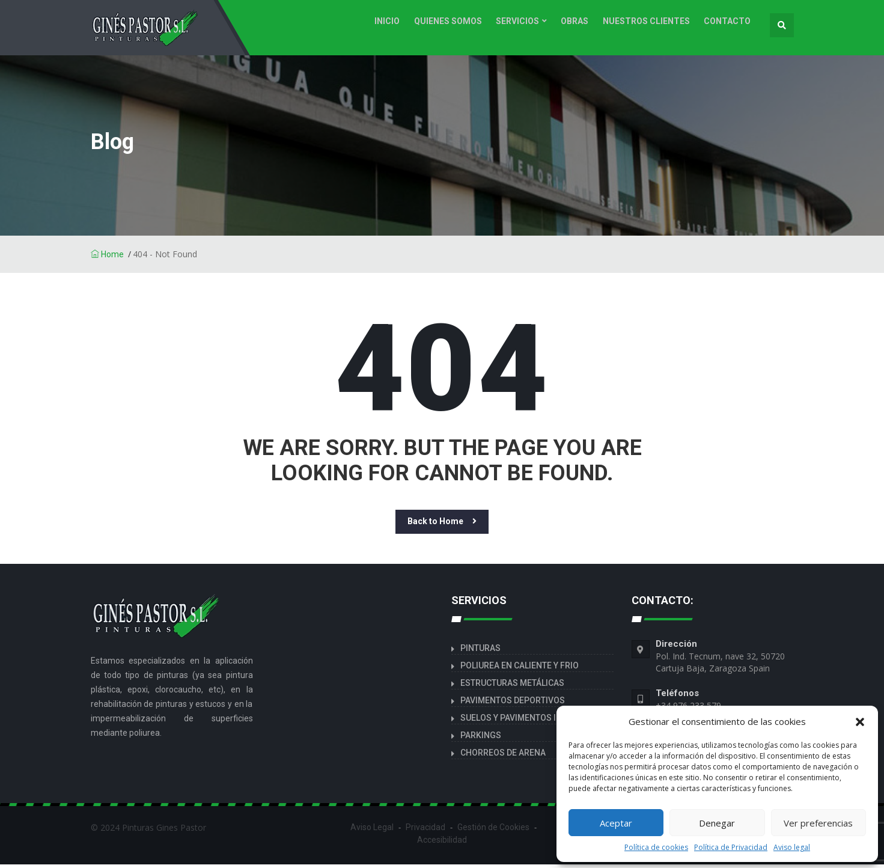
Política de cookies (656, 847)
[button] (860, 721)
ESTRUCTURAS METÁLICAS (512, 686)
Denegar (717, 823)
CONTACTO (728, 25)
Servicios (524, 25)
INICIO (398, 25)
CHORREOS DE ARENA (503, 756)
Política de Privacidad (730, 847)
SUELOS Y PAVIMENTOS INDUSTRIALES (535, 721)
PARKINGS (480, 739)
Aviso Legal (372, 831)
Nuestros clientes (649, 25)
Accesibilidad (442, 843)
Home (107, 258)
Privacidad (425, 831)
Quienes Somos (457, 25)
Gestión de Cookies (493, 831)
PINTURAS (480, 651)
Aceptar (616, 823)
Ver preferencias (818, 823)
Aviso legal (791, 847)
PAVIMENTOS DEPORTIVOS (512, 704)
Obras (580, 25)
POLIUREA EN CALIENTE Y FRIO (519, 669)
